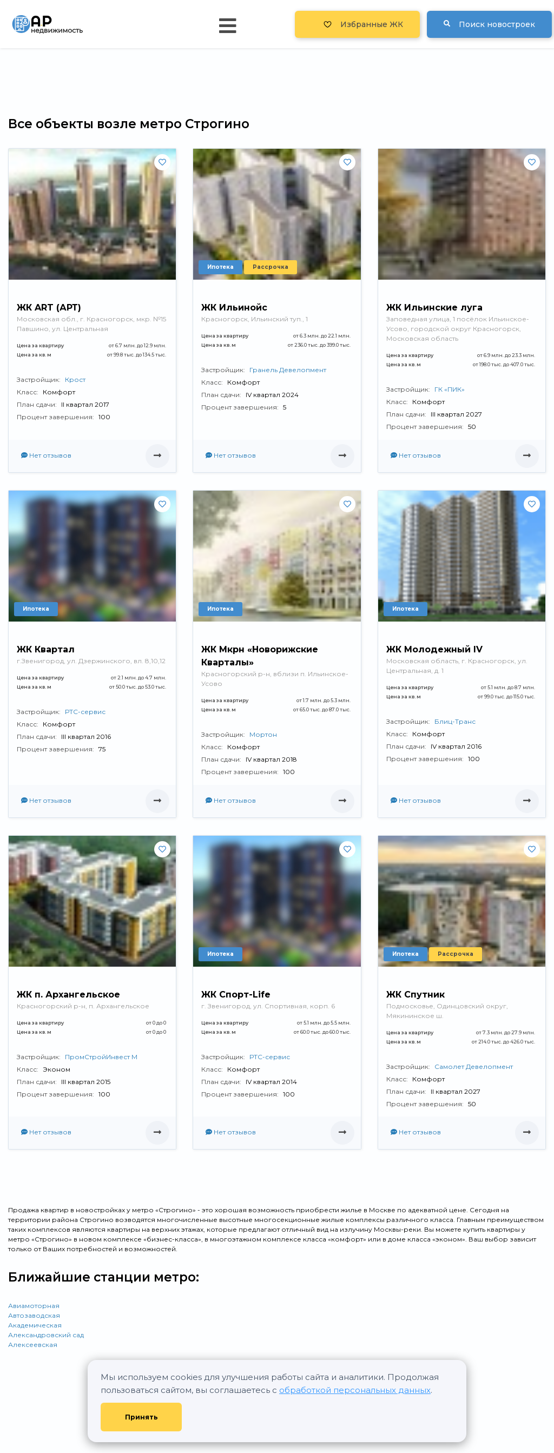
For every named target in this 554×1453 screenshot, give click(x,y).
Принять (141, 1417)
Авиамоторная (34, 1306)
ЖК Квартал (46, 649)
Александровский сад (46, 1335)
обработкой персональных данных (355, 1390)
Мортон (263, 734)
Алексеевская (32, 1344)
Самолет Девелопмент (473, 1066)
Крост (75, 379)
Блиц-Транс (455, 721)
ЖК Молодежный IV (434, 649)
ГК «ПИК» (449, 389)
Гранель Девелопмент (287, 370)
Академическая (35, 1325)
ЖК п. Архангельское (68, 994)
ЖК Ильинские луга (434, 307)
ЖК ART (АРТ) (49, 307)
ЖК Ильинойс (234, 307)
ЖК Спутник (415, 994)
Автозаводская (34, 1315)
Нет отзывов (46, 455)
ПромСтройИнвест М (101, 1057)
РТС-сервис (85, 712)
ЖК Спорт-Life (236, 994)
